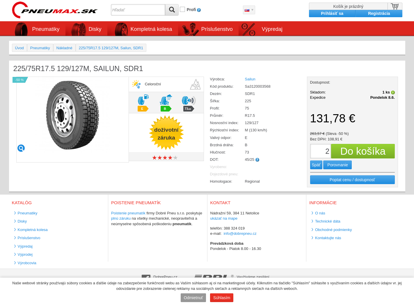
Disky (95, 29)
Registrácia (379, 13)
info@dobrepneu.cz (240, 233)
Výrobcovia (27, 263)
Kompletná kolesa (151, 29)
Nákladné (64, 48)
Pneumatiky (46, 29)
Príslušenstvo (217, 29)
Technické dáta (327, 221)
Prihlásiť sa (332, 13)
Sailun (250, 79)
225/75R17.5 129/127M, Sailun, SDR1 (111, 48)
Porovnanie (337, 165)
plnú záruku (121, 218)
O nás (320, 213)
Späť (316, 165)
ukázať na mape (224, 218)
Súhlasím (221, 297)
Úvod (19, 48)
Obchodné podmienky (333, 230)
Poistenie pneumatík (128, 213)
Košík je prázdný (348, 6)
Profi (191, 9)
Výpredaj (272, 29)
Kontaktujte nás (328, 238)
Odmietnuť (193, 297)
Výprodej (25, 254)
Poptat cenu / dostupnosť (352, 179)
